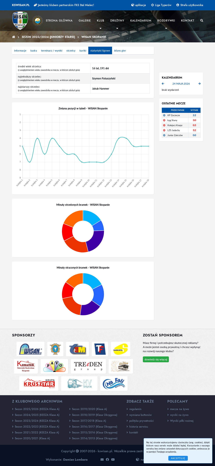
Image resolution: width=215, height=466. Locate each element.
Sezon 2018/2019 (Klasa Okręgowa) (93, 415)
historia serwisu (137, 427)
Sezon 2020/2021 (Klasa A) (31, 438)
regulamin (134, 409)
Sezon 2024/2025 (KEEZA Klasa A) (35, 415)
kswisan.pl (20, 5)
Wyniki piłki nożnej (180, 421)
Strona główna (59, 21)
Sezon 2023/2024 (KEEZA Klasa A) (35, 421)
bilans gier (120, 50)
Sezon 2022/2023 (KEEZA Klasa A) (35, 427)
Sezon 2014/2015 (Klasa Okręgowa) (93, 438)
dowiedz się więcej (156, 359)
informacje (20, 50)
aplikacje (138, 5)
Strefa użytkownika (189, 5)
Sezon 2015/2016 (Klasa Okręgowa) (93, 432)
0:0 (194, 135)
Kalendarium (140, 21)
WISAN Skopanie (93, 37)
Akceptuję (178, 458)
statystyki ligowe (100, 50)
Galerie (85, 21)
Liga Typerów (161, 5)
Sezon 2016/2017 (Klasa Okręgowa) (93, 427)
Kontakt (187, 21)
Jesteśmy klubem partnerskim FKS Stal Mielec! (64, 5)
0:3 (194, 125)
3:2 (194, 130)
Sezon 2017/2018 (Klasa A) (87, 421)
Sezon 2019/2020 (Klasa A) (88, 409)
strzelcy (70, 50)
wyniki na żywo (177, 415)
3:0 (194, 120)
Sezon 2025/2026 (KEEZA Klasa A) (35, 409)
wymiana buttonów (139, 415)
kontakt (132, 432)
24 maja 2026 (181, 83)
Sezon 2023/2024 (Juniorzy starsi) (48, 37)
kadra (33, 50)
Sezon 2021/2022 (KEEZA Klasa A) (35, 432)
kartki (83, 50)
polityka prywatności (140, 421)
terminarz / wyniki (51, 50)
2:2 (194, 115)
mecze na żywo (178, 409)
